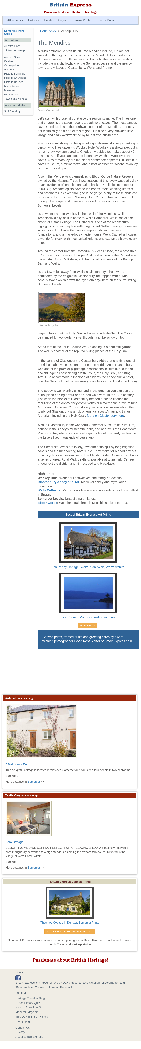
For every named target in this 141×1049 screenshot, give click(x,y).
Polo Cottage (14, 842)
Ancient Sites (12, 57)
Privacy (20, 1032)
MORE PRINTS (87, 625)
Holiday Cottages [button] (56, 20)
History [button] (33, 20)
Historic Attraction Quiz (30, 1007)
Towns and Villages (15, 98)
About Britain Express (29, 1036)
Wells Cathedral (50, 490)
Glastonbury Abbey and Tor (58, 482)
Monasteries (11, 86)
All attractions (12, 46)
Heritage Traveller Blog (30, 998)
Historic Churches (15, 77)
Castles (8, 61)
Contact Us (22, 1027)
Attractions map (15, 50)
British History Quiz (27, 1003)
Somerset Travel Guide (14, 32)
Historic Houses (13, 82)
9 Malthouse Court (18, 764)
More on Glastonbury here (105, 415)
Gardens (9, 69)
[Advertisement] (70, 673)
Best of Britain (106, 20)
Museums (10, 90)
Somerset (34, 781)
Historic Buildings (14, 73)
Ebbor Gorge (47, 502)
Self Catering (12, 111)
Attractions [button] (15, 20)
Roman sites (11, 94)
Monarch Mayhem (26, 1012)
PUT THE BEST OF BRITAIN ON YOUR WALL (69, 931)
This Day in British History (31, 1016)
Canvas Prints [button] (82, 20)
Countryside (11, 65)
